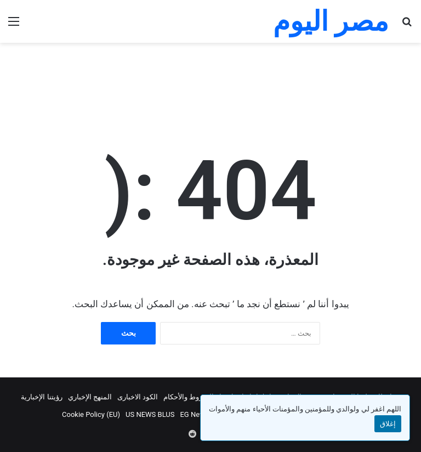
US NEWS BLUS (150, 414)
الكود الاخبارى (137, 397)
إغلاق (388, 424)
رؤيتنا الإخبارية (41, 397)
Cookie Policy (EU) (91, 414)
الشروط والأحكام (188, 397)
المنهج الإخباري (90, 397)
